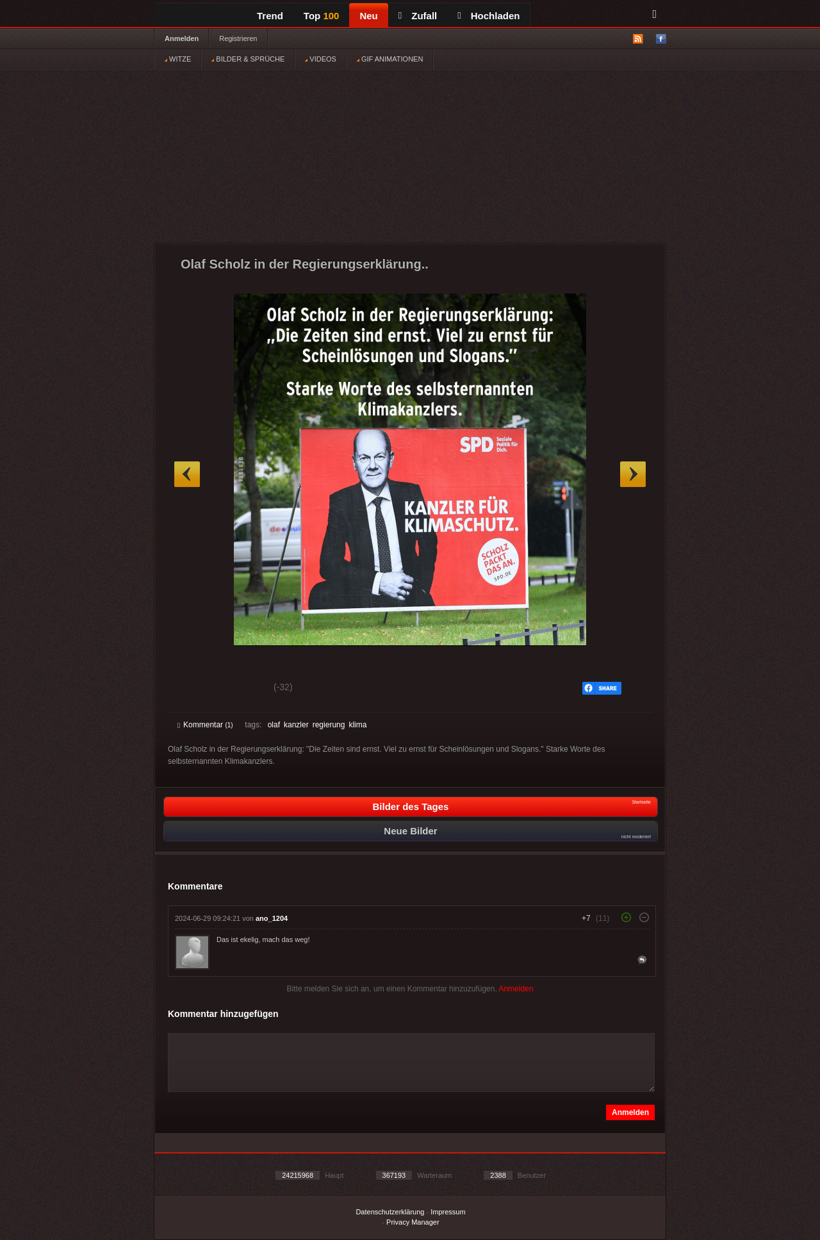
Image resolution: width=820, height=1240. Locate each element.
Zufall (417, 15)
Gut (192, 689)
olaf (274, 724)
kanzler (296, 724)
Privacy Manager (412, 1222)
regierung (329, 724)
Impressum (447, 1212)
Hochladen (488, 15)
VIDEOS (320, 59)
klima (357, 724)
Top (322, 15)
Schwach (240, 689)
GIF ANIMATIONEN (390, 59)
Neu (368, 15)
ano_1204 (272, 918)
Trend (270, 15)
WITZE (178, 59)
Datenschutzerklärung (390, 1212)
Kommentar (205, 724)
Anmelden (182, 38)
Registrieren (238, 38)
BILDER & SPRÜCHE (247, 59)
